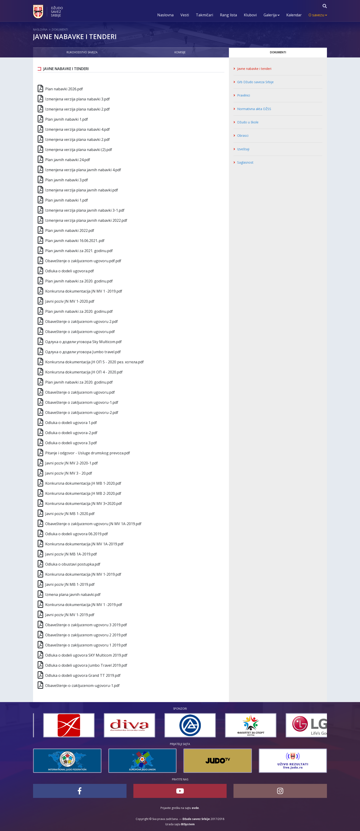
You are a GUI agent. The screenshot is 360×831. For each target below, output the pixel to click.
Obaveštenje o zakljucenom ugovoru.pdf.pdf (83, 260)
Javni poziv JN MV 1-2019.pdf (69, 614)
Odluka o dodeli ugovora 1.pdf (71, 422)
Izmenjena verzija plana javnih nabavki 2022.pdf (86, 220)
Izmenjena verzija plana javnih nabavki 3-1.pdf (84, 210)
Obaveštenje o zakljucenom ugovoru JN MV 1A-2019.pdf (93, 523)
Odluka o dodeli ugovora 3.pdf (71, 442)
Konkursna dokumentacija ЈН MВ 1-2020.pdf (83, 483)
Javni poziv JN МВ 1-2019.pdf (70, 584)
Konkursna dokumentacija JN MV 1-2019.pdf (83, 574)
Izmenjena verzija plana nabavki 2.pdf (77, 109)
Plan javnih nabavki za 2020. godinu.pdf (79, 281)
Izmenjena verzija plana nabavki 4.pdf (77, 129)
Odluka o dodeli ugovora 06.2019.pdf (76, 533)
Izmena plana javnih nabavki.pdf (73, 594)
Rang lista (228, 14)
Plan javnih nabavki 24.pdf (67, 159)
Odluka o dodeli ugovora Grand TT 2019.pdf (83, 675)
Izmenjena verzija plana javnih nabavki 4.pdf (83, 169)
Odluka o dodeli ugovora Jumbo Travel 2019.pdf (86, 665)
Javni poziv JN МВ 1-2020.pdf (70, 513)
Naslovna (165, 14)
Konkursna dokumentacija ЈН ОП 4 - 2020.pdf (84, 372)
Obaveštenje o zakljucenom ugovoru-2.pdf (81, 412)
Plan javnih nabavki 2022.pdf (69, 230)
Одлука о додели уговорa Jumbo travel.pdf (83, 351)
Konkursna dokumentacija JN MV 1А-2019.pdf (84, 543)
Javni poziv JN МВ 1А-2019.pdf (71, 554)
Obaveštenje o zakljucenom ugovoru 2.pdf (81, 321)
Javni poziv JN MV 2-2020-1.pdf (71, 463)
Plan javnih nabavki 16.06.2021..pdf (74, 240)
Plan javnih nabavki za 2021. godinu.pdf (79, 250)
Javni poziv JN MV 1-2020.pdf (69, 301)
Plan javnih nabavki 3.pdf (66, 179)
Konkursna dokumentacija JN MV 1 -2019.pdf (83, 291)
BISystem (188, 824)
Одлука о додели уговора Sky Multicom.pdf (83, 341)
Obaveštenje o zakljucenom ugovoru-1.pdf (81, 402)
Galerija (271, 14)
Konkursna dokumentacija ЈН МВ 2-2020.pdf (83, 493)
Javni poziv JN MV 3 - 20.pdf (68, 473)
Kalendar (294, 14)
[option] (58, 725)
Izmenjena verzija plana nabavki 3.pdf (77, 99)
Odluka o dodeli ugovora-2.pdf (71, 432)
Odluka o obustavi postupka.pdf (72, 564)
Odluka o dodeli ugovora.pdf (69, 270)
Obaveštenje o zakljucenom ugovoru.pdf (80, 331)
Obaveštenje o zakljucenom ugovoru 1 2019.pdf (86, 645)
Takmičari (204, 14)
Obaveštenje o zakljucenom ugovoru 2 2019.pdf (86, 634)
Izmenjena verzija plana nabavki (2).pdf (78, 149)
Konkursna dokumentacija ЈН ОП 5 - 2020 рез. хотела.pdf (94, 361)
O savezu (318, 14)
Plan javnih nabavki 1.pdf (66, 119)
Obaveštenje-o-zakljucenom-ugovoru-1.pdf (82, 685)
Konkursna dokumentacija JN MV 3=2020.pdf (83, 503)
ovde (195, 808)
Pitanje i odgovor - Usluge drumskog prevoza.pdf (87, 452)
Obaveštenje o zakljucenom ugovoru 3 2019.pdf (86, 624)
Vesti (184, 14)
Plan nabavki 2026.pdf (64, 88)
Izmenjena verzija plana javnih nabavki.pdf (81, 190)
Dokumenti (60, 29)
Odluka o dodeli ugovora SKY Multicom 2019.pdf (86, 655)
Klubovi (250, 14)
